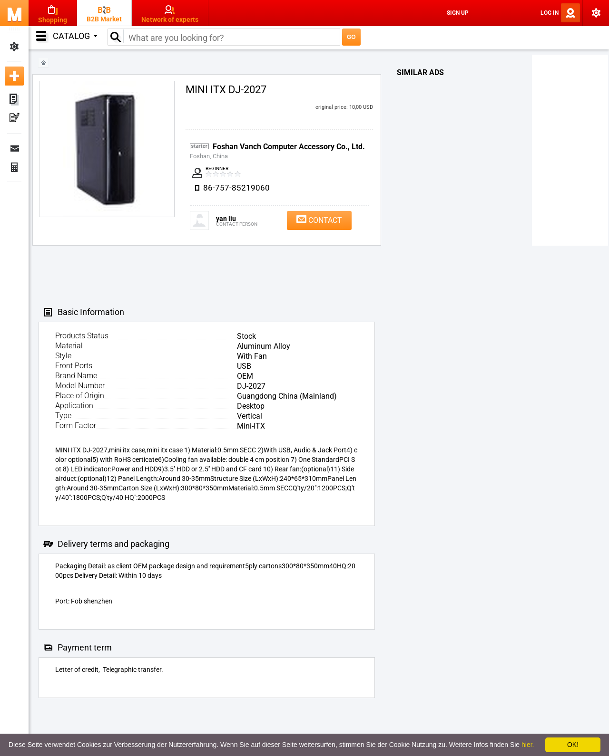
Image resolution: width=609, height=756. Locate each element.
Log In (549, 13)
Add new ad (14, 76)
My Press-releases (14, 118)
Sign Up (458, 13)
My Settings (14, 46)
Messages (14, 148)
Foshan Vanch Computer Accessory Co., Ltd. (289, 146)
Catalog (75, 36)
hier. (527, 744)
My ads (14, 99)
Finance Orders (14, 167)
